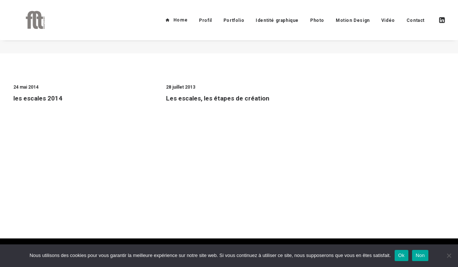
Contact (415, 27)
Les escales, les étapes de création (217, 98)
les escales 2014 (37, 98)
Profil (205, 27)
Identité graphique (277, 27)
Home (180, 26)
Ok (401, 255)
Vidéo (388, 27)
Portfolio (233, 27)
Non (420, 255)
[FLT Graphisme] (30, 26)
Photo (317, 27)
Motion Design (353, 27)
